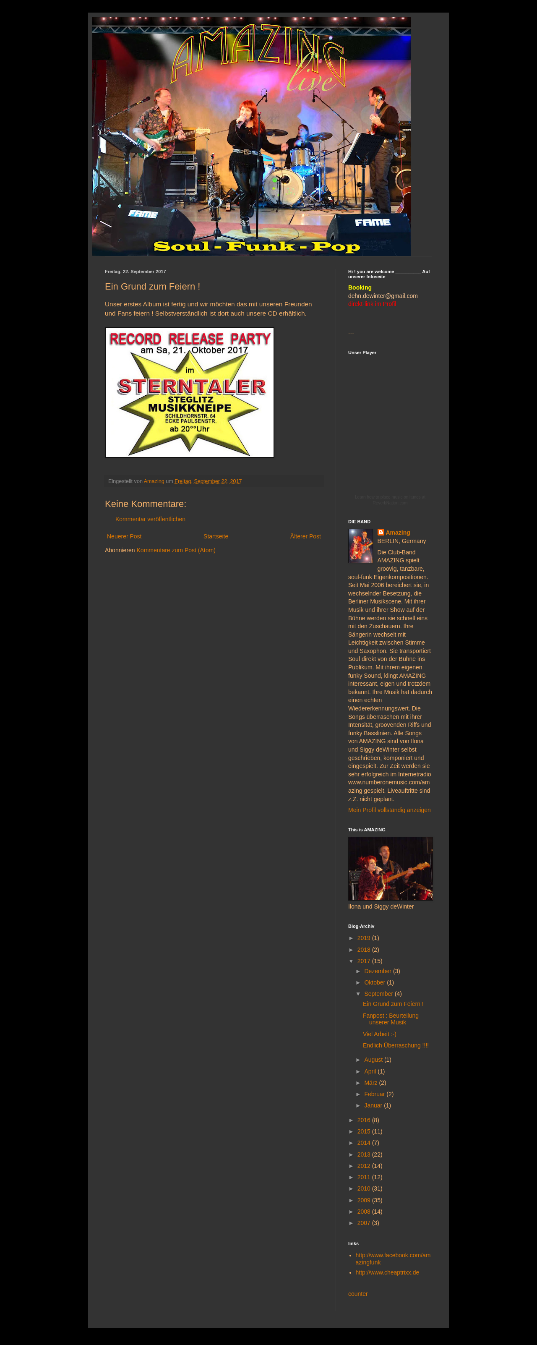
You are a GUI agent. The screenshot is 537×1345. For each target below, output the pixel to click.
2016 (364, 1120)
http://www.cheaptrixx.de (388, 1272)
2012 (364, 1165)
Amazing (398, 532)
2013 (364, 1154)
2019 (364, 938)
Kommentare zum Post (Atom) (176, 550)
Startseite (215, 536)
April (371, 1071)
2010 (364, 1188)
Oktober (375, 982)
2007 (364, 1223)
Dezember (378, 971)
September (379, 993)
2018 (364, 949)
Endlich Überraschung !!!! (396, 1045)
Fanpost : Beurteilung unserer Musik (391, 1019)
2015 (364, 1131)
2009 (364, 1200)
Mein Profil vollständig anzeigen (389, 810)
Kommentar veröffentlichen (150, 519)
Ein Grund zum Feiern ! (393, 1003)
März (371, 1082)
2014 (364, 1142)
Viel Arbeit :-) (379, 1034)
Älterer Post (305, 536)
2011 (364, 1177)
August (374, 1059)
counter (358, 1293)
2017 (364, 961)
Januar (374, 1105)
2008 (364, 1211)
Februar (375, 1094)
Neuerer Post (124, 536)
